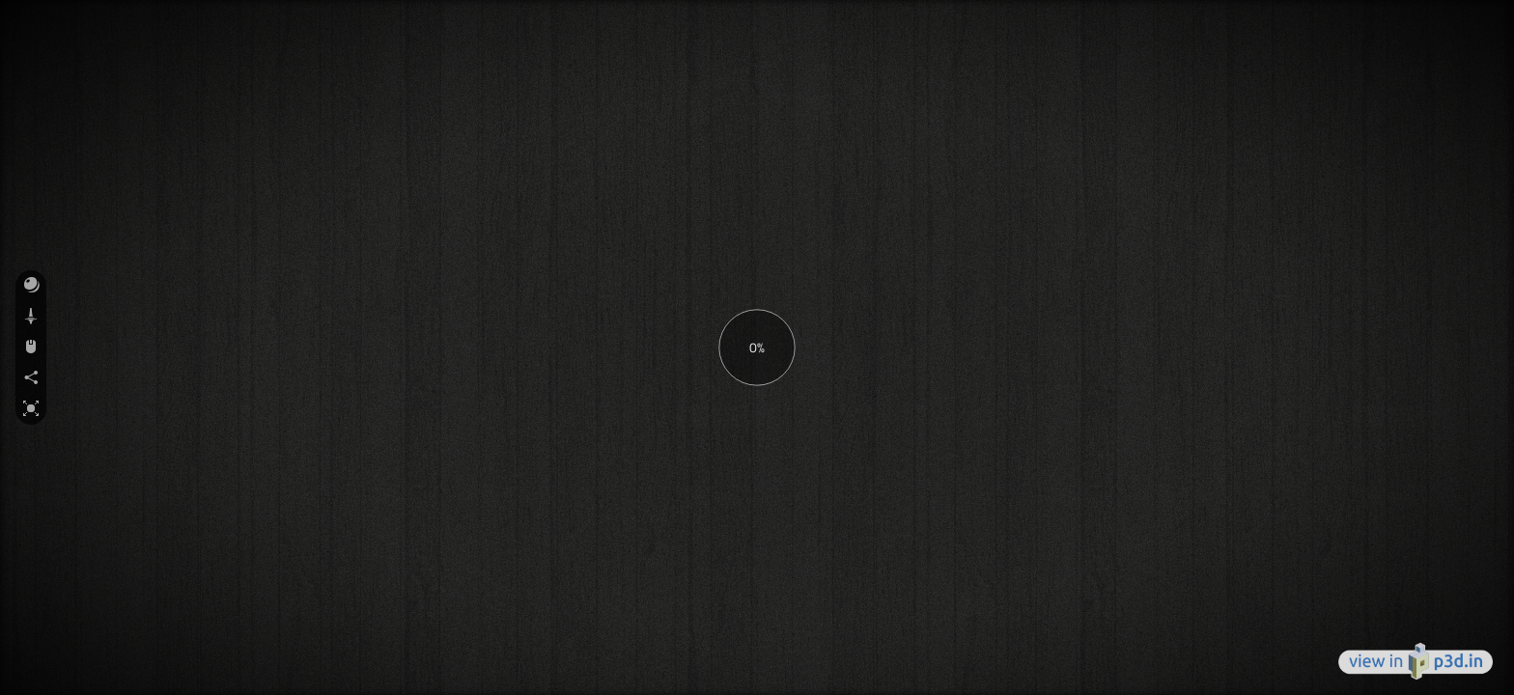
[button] (30, 285)
